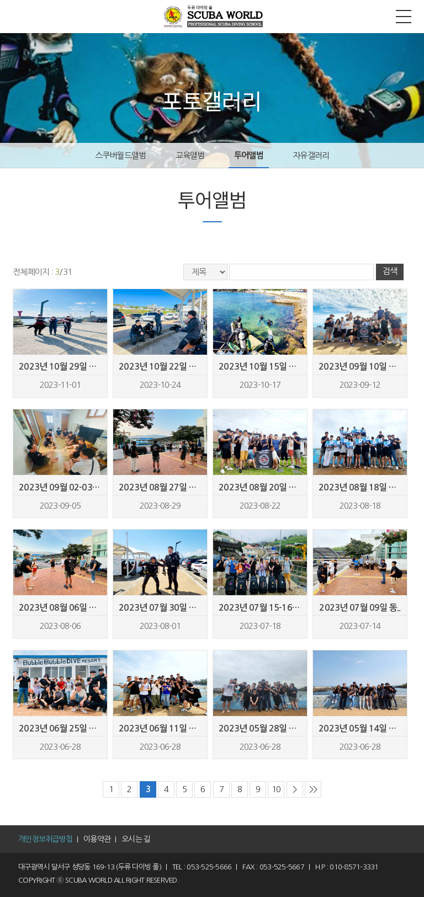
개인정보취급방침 (45, 839)
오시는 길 (135, 839)
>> (313, 789)
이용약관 (96, 839)
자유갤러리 (311, 155)
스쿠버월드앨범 (120, 155)
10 (276, 789)
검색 (389, 271)
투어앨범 (248, 155)
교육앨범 (190, 155)
